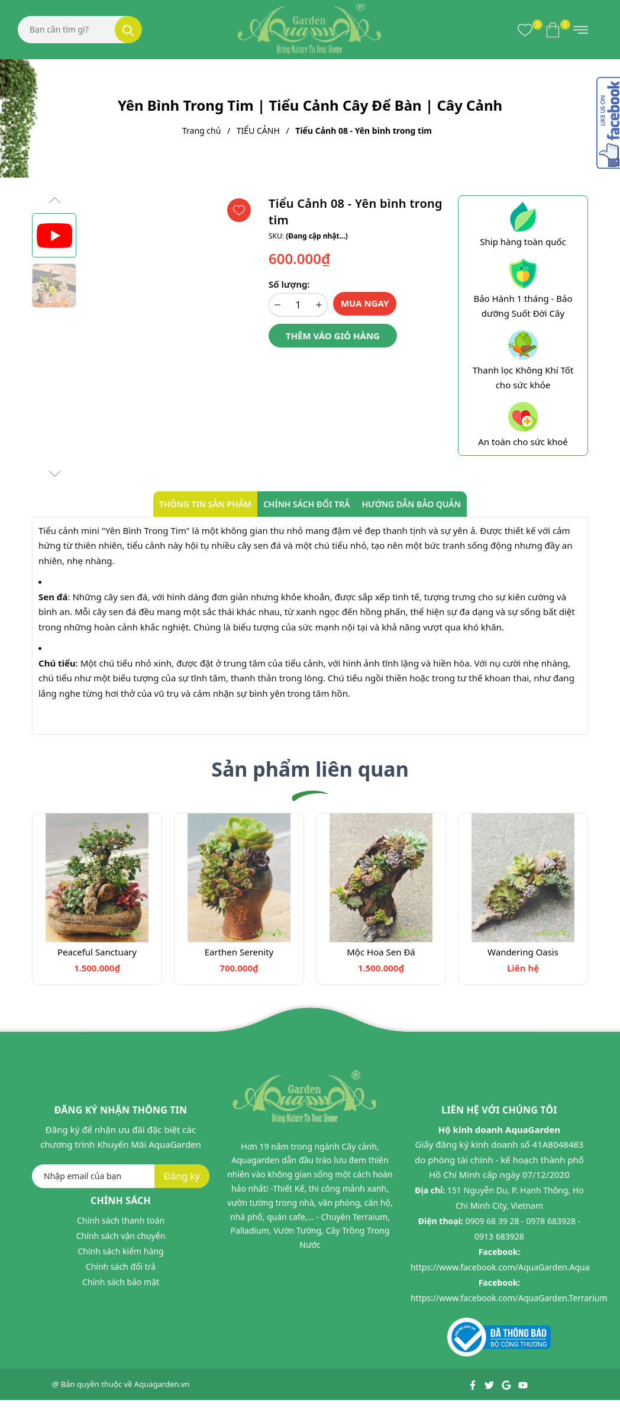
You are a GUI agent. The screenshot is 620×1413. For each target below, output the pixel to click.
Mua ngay (365, 303)
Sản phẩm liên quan (310, 769)
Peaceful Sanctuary (97, 952)
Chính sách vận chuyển (121, 1235)
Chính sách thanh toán (120, 1220)
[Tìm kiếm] (128, 29)
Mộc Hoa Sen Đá (381, 952)
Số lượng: (289, 284)
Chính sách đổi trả (121, 1266)
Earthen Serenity (239, 952)
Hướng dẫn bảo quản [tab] (410, 504)
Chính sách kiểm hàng (120, 1251)
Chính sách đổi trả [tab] (306, 504)
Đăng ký (182, 1176)
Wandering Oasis (522, 952)
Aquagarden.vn (162, 1384)
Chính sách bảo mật (120, 1282)
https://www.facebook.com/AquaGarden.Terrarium (509, 1297)
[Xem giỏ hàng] (552, 29)
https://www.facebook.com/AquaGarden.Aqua (500, 1267)
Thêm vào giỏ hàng (333, 336)
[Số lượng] (298, 305)
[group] (169, 337)
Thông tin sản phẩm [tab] (205, 504)
